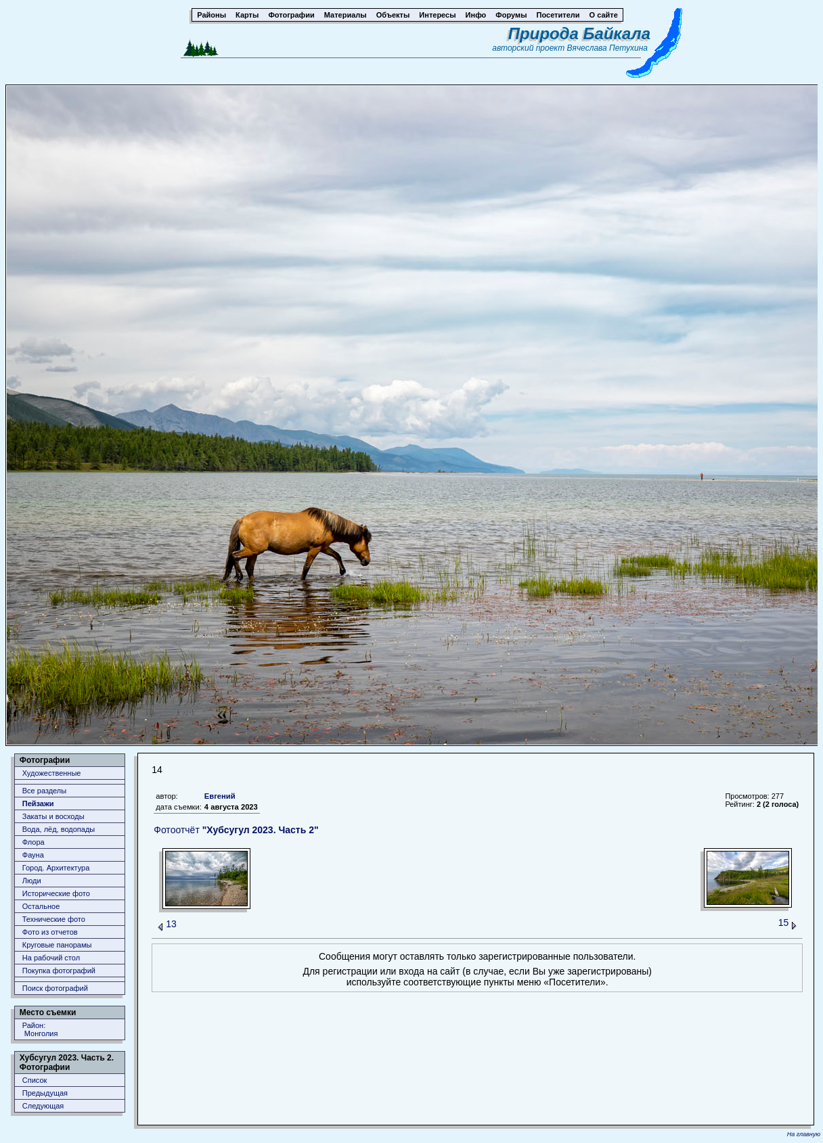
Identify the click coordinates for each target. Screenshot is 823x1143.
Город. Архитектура (56, 868)
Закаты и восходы (53, 816)
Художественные (51, 773)
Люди (31, 881)
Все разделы (44, 791)
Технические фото (53, 919)
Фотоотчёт (236, 829)
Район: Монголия (40, 1029)
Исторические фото (56, 893)
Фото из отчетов (50, 932)
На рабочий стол (51, 958)
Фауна (33, 855)
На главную (803, 1134)
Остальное (41, 906)
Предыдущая (45, 1093)
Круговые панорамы (57, 945)
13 (171, 923)
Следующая (43, 1106)
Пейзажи (38, 803)
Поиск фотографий (55, 988)
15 (783, 922)
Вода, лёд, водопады (58, 829)
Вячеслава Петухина (607, 48)
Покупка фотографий (58, 970)
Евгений (220, 796)
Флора (33, 842)
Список (34, 1080)
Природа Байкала (579, 33)
